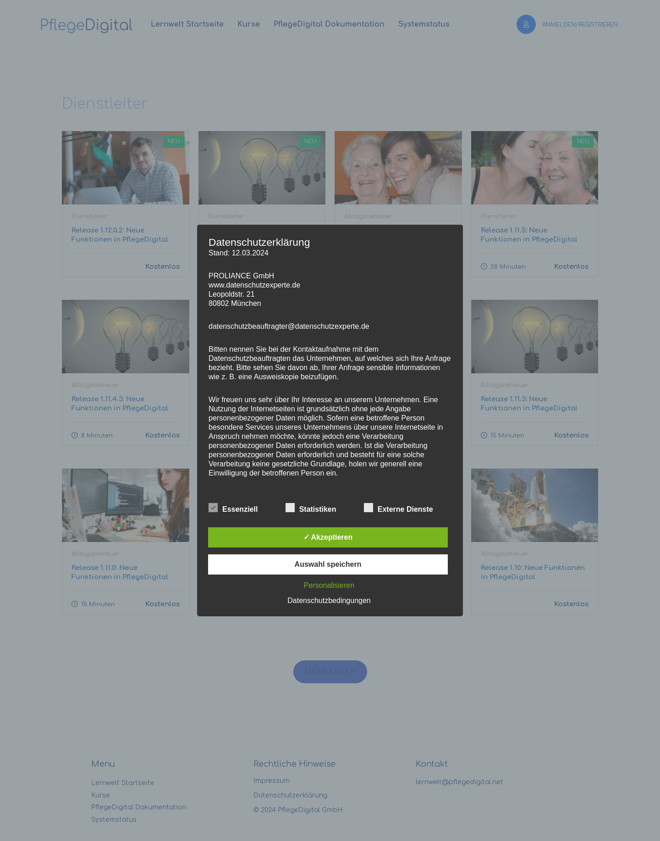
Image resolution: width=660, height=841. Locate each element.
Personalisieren (329, 585)
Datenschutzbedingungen (328, 600)
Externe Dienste (398, 508)
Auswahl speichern (328, 564)
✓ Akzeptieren (328, 537)
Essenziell (233, 508)
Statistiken (311, 508)
